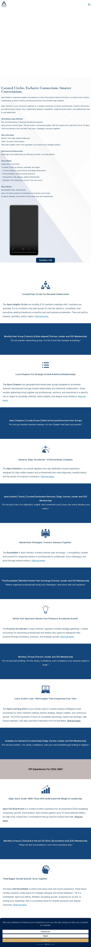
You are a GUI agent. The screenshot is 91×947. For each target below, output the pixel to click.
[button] (89, 4)
